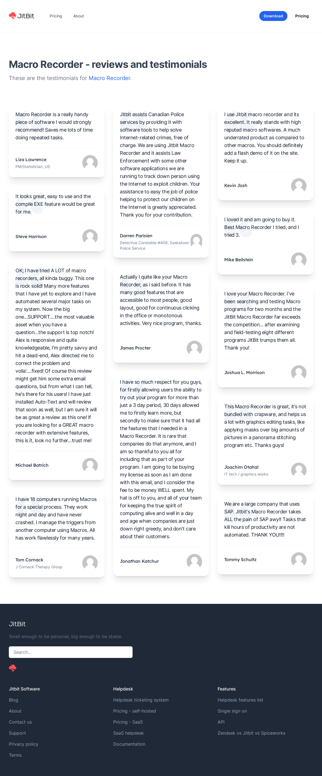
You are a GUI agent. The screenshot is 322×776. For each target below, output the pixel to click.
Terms (15, 755)
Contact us (20, 722)
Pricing (56, 16)
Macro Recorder (109, 78)
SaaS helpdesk (128, 733)
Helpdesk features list (240, 700)
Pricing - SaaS (128, 722)
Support (17, 733)
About (78, 16)
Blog (13, 700)
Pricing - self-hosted (134, 711)
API (221, 722)
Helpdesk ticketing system (141, 700)
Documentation (129, 744)
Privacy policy (23, 744)
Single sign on (232, 711)
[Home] (21, 16)
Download (273, 16)
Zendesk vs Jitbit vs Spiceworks (251, 733)
